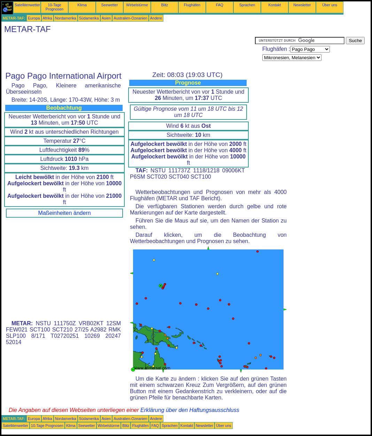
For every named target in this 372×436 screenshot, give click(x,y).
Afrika (47, 18)
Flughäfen (192, 5)
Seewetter (109, 5)
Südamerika (89, 18)
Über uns (329, 5)
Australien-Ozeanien (130, 18)
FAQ (219, 5)
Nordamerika (65, 18)
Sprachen (247, 5)
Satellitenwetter (27, 5)
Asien (106, 18)
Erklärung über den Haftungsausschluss (189, 410)
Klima (82, 5)
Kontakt (274, 5)
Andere (156, 18)
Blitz (164, 5)
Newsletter (302, 5)
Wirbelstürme (137, 5)
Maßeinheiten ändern (64, 213)
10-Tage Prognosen (55, 7)
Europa (34, 18)
